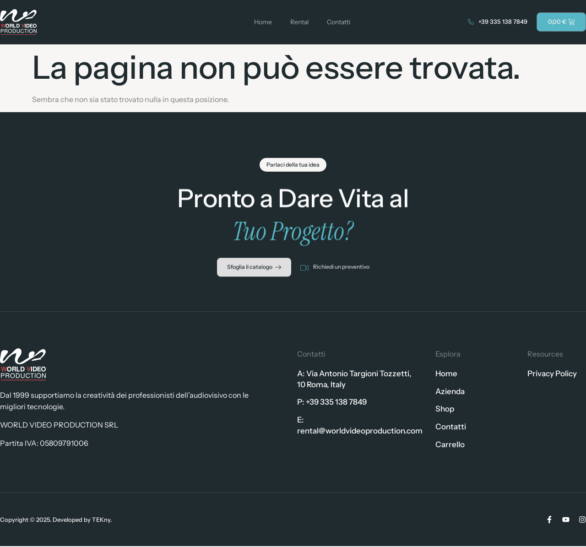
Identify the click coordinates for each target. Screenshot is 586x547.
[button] (293, 168)
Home (263, 22)
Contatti (338, 22)
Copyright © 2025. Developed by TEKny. (56, 520)
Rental (299, 22)
